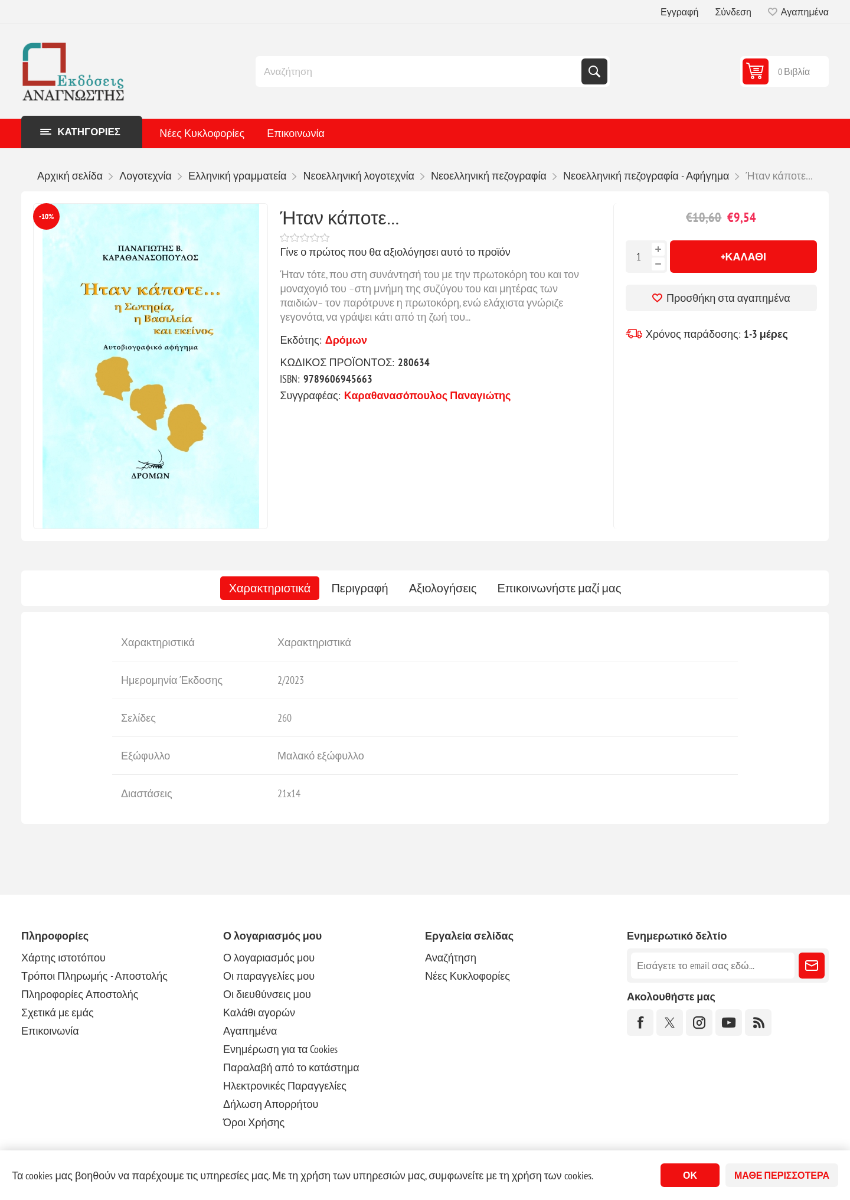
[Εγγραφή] (713, 966)
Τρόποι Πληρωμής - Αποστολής (94, 976)
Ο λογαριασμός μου (269, 957)
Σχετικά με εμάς (57, 1012)
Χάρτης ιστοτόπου (63, 957)
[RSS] (758, 1022)
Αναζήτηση (594, 71)
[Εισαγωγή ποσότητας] (639, 256)
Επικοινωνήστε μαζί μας (559, 588)
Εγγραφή (679, 12)
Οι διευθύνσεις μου (267, 994)
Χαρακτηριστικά (270, 588)
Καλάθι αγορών (259, 1012)
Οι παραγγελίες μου (269, 976)
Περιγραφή (359, 588)
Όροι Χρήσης (254, 1122)
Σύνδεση (733, 12)
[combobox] (419, 71)
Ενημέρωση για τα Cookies (280, 1049)
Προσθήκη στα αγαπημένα (728, 298)
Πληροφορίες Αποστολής (79, 994)
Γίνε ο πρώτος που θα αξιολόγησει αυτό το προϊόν (395, 252)
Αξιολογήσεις (443, 588)
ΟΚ (690, 1175)
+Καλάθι (744, 256)
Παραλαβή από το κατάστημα (291, 1067)
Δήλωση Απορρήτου (270, 1104)
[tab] (270, 588)
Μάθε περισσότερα (781, 1175)
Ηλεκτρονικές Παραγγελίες (284, 1086)
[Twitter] (669, 1022)
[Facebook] (640, 1022)
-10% (46, 216)
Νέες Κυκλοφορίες (201, 133)
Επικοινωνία (296, 133)
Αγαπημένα (250, 1031)
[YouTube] (728, 1022)
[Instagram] (699, 1022)
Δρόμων (346, 340)
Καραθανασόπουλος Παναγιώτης (427, 395)
